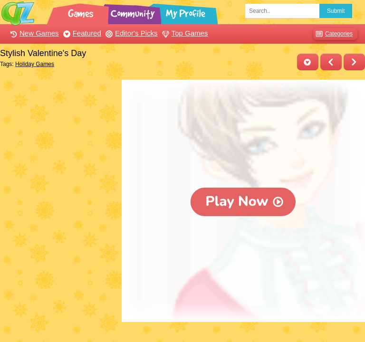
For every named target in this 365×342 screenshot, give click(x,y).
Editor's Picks (130, 33)
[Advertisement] (58, 127)
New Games (33, 33)
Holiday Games (34, 64)
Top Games (184, 33)
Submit (336, 11)
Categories (333, 34)
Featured (81, 33)
